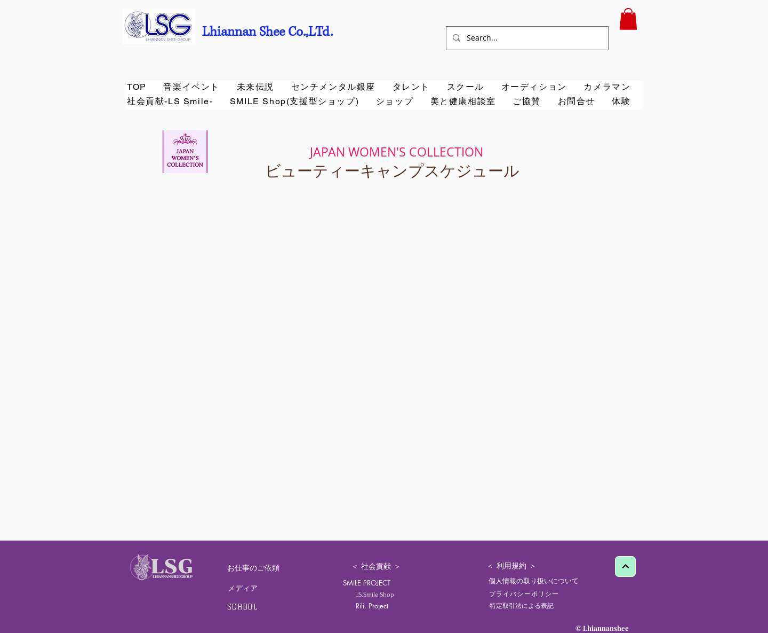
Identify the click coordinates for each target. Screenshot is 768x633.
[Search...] (526, 38)
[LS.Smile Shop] (379, 594)
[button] (628, 19)
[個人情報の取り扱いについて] (533, 581)
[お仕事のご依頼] (253, 568)
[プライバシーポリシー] (525, 594)
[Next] (625, 566)
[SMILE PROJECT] (366, 583)
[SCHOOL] (244, 607)
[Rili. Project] (372, 606)
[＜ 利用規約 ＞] (511, 566)
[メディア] (242, 588)
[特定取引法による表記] (521, 606)
